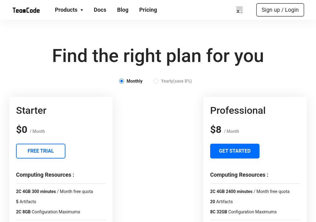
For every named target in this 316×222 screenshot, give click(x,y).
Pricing (148, 9)
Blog (123, 9)
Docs (100, 9)
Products (69, 9)
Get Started (235, 151)
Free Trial (41, 151)
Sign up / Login (280, 9)
